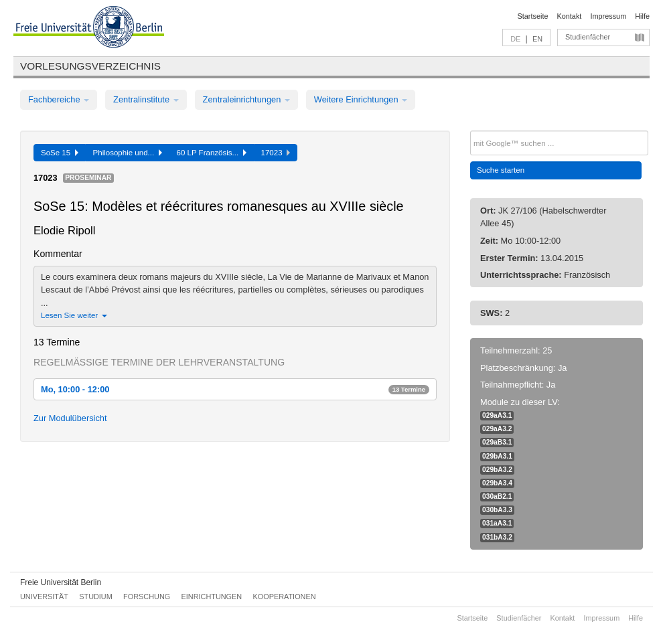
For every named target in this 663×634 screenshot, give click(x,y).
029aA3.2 (497, 428)
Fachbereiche (58, 99)
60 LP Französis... (211, 153)
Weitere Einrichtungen (360, 99)
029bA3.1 (497, 456)
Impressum (608, 16)
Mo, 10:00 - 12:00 (235, 389)
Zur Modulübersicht (70, 418)
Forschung (146, 596)
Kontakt (569, 16)
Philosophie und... (127, 153)
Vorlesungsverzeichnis (90, 66)
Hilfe (642, 16)
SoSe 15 (59, 153)
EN (537, 39)
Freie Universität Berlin (60, 582)
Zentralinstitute (146, 99)
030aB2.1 (497, 496)
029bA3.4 (497, 483)
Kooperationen (284, 596)
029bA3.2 (497, 469)
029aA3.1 (497, 415)
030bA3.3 (497, 509)
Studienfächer (587, 37)
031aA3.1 (497, 523)
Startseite (533, 16)
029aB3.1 (497, 442)
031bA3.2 (497, 537)
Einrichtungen (211, 596)
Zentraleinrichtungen (246, 99)
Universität (44, 596)
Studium (96, 596)
